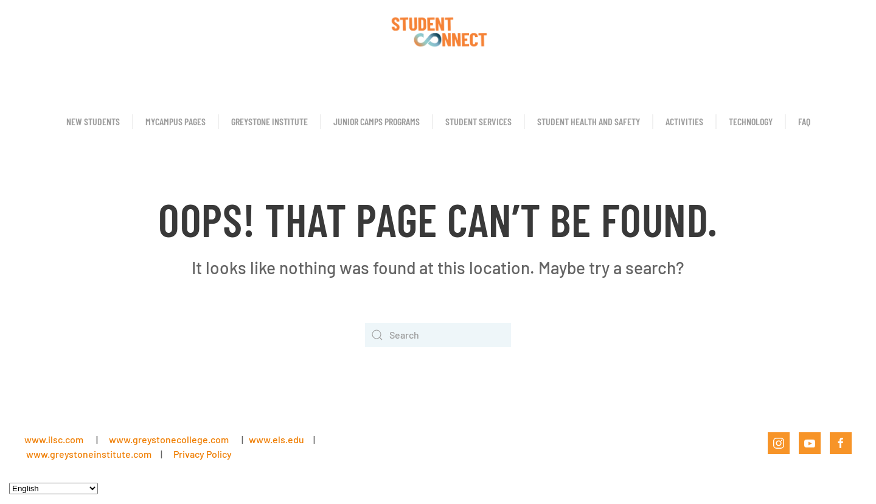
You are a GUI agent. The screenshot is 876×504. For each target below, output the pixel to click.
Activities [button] (684, 121)
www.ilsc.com (53, 439)
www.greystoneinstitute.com (88, 454)
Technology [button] (751, 121)
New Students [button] (93, 121)
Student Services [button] (478, 121)
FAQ (804, 121)
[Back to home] (438, 30)
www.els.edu (275, 439)
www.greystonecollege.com (169, 439)
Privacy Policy (202, 454)
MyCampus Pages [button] (175, 121)
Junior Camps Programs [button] (376, 121)
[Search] (438, 335)
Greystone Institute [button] (269, 121)
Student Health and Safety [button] (588, 121)
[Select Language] (53, 488)
